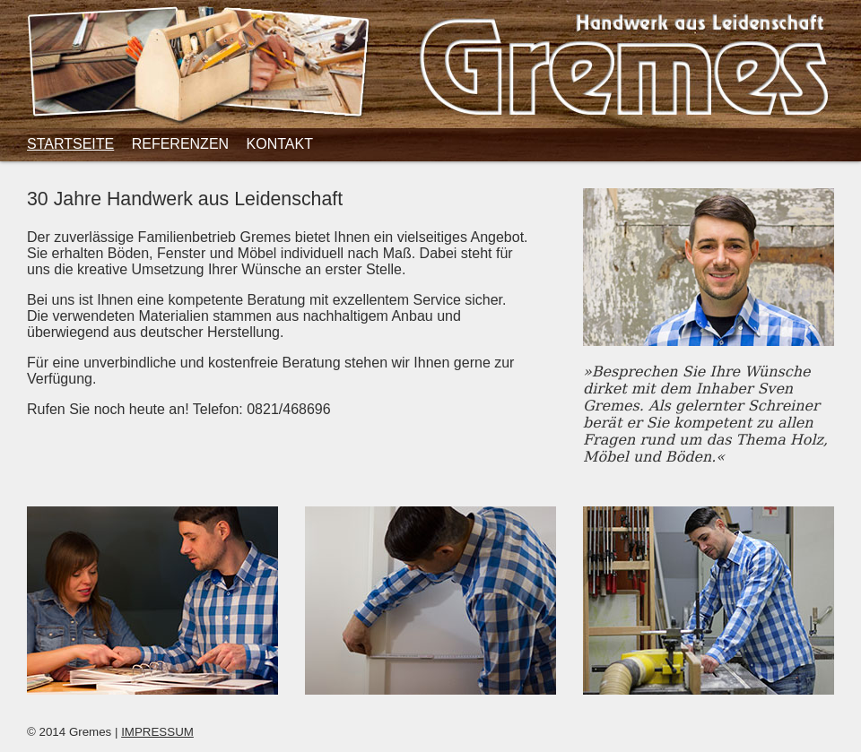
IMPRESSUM (157, 732)
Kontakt (280, 143)
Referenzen (180, 143)
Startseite (70, 143)
